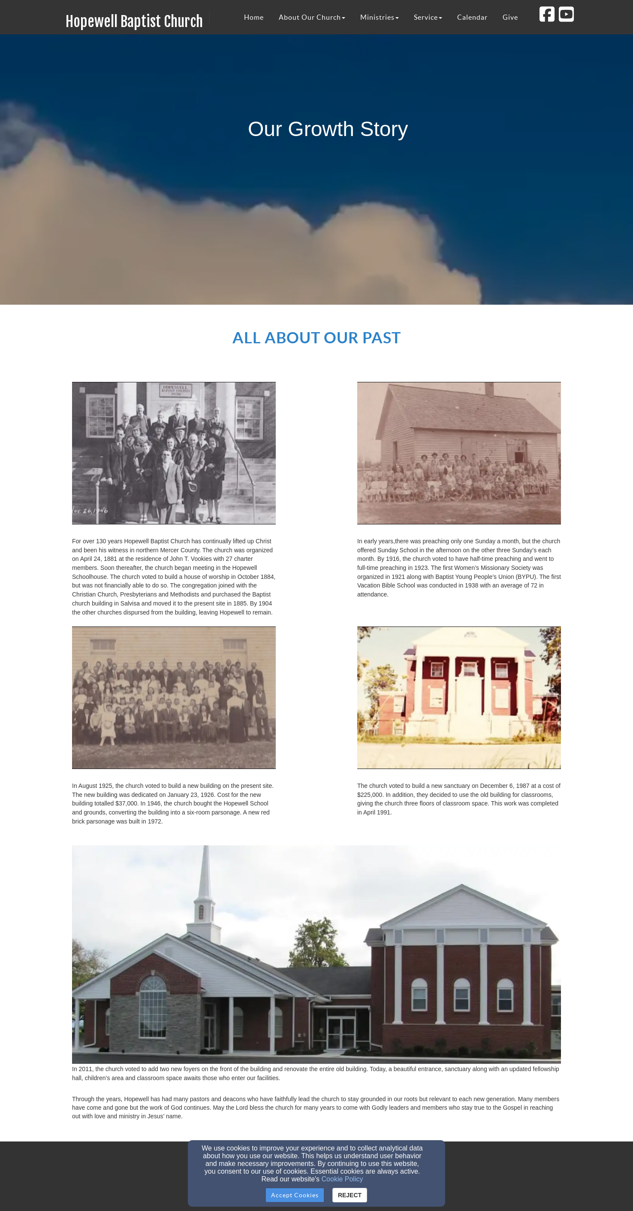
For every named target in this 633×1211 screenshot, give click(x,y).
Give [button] (510, 17)
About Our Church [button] (312, 17)
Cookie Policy (342, 1179)
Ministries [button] (379, 17)
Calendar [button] (472, 17)
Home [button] (254, 17)
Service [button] (428, 17)
